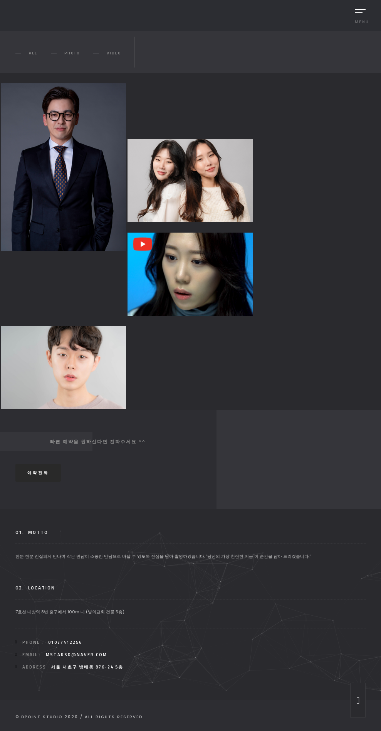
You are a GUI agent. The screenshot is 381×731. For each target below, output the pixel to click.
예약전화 (38, 473)
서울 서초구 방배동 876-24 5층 (87, 667)
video (114, 53)
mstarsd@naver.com (76, 655)
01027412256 (65, 642)
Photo (72, 53)
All (33, 53)
